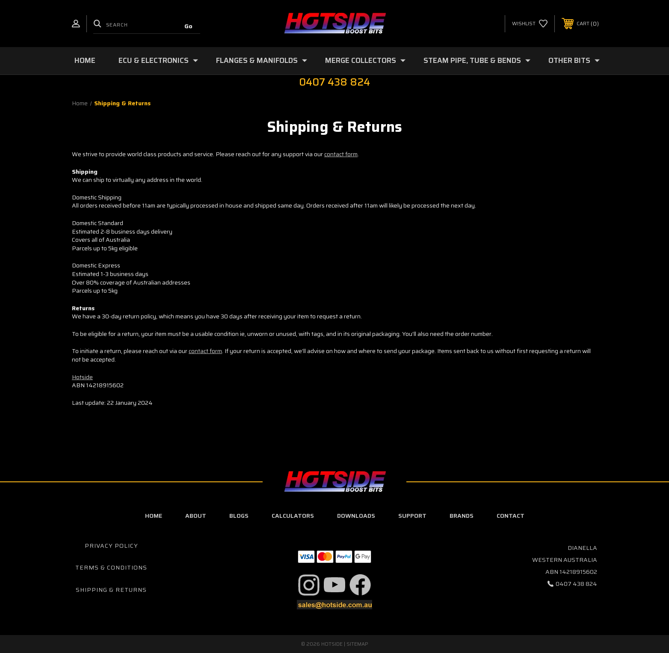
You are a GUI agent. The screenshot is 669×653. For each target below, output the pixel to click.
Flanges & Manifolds (261, 60)
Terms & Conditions (111, 567)
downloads (356, 515)
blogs (239, 515)
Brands (462, 515)
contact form (341, 154)
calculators (293, 515)
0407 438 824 (576, 583)
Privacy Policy (111, 545)
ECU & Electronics (158, 60)
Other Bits (574, 60)
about (195, 515)
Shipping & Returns (111, 589)
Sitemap (357, 644)
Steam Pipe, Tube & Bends (476, 60)
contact (510, 515)
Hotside (82, 377)
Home (84, 60)
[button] (309, 585)
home (153, 515)
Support (412, 515)
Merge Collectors (365, 60)
